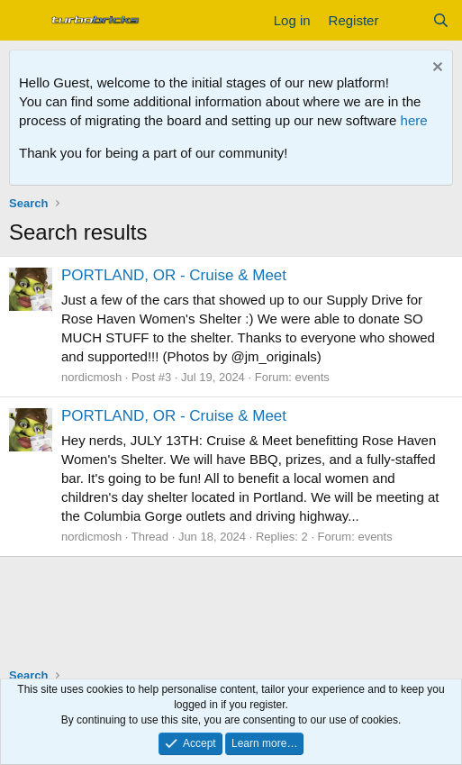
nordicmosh (91, 377)
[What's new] (404, 20)
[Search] (440, 20)
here (414, 120)
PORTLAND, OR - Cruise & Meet (173, 275)
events (312, 377)
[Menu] (25, 21)
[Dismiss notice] (435, 68)
